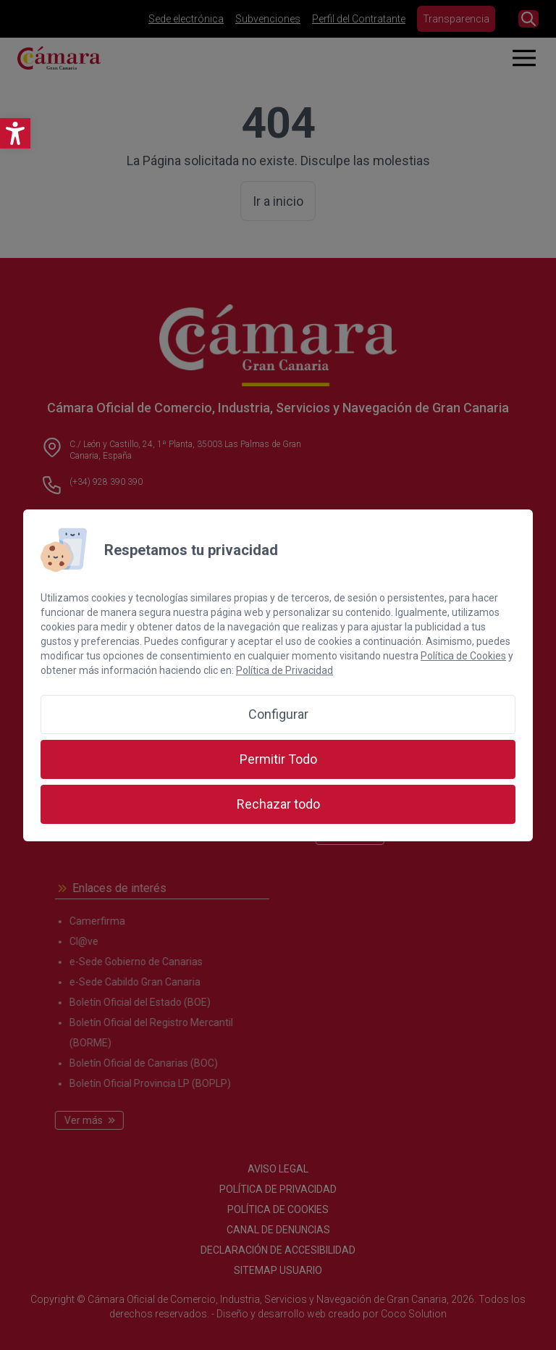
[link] (15, 133)
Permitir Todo (278, 759)
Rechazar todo (278, 804)
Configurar (278, 714)
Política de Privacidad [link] (284, 670)
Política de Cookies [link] (463, 656)
